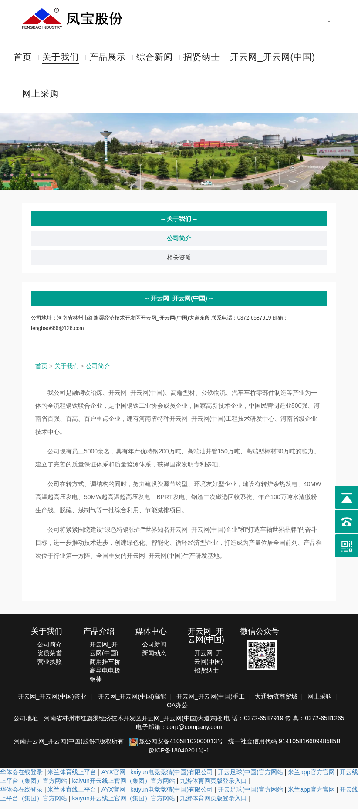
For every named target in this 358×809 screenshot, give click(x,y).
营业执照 (49, 668)
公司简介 (179, 244)
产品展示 (107, 58)
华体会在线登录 (21, 778)
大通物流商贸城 (276, 702)
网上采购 (40, 98)
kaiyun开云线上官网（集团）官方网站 (123, 787)
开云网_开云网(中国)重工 (210, 702)
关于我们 (60, 58)
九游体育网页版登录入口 (213, 787)
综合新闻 (154, 58)
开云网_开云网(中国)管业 (52, 702)
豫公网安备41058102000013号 (176, 747)
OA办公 (177, 711)
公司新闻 (154, 650)
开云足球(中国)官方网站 (250, 778)
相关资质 (179, 263)
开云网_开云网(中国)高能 (132, 702)
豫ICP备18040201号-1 (179, 756)
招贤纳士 (201, 58)
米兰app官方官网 (311, 778)
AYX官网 (113, 778)
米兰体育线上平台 (71, 778)
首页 (23, 58)
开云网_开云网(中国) (272, 58)
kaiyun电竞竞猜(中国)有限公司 (171, 778)
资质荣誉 (49, 659)
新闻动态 (154, 659)
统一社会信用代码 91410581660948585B (284, 747)
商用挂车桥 (105, 668)
